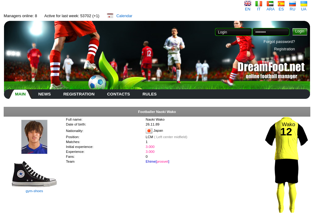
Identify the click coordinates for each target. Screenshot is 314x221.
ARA (270, 7)
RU (292, 7)
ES (281, 7)
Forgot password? (279, 41)
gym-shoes (34, 191)
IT (258, 7)
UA (304, 7)
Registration (284, 49)
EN (247, 7)
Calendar (124, 16)
